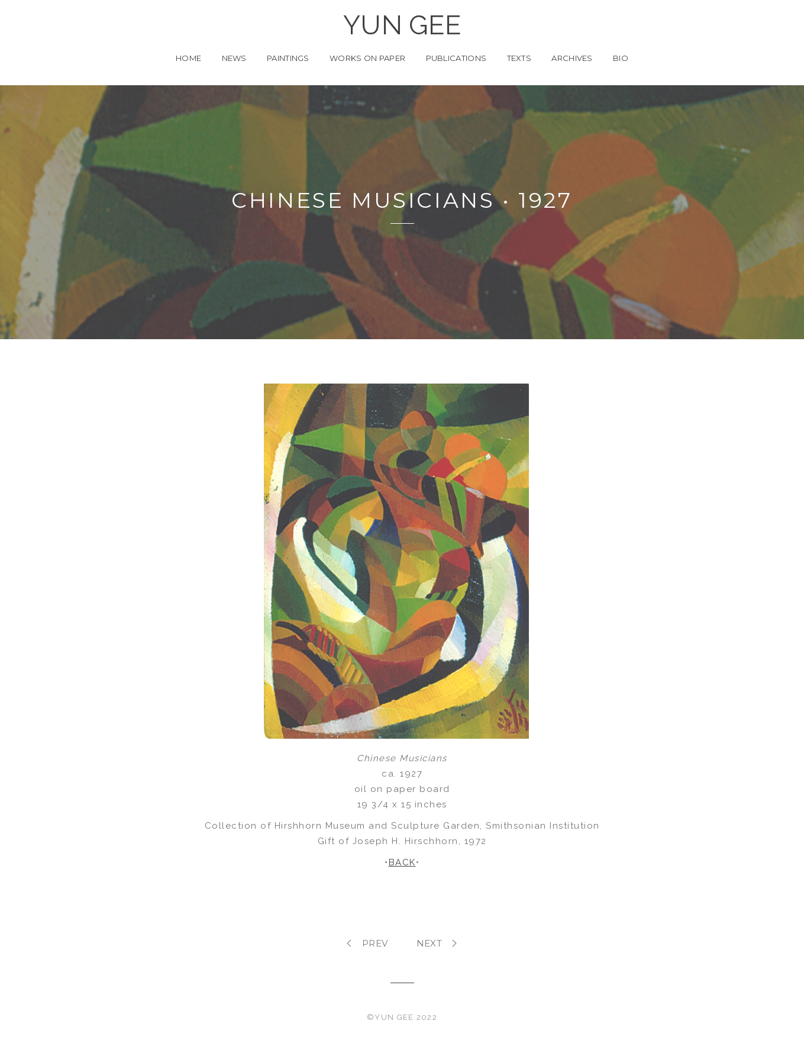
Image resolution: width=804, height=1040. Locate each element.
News (234, 58)
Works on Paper (367, 58)
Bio (620, 58)
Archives (571, 58)
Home (188, 58)
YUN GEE (402, 25)
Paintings (288, 58)
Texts (519, 58)
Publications (456, 58)
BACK (402, 862)
